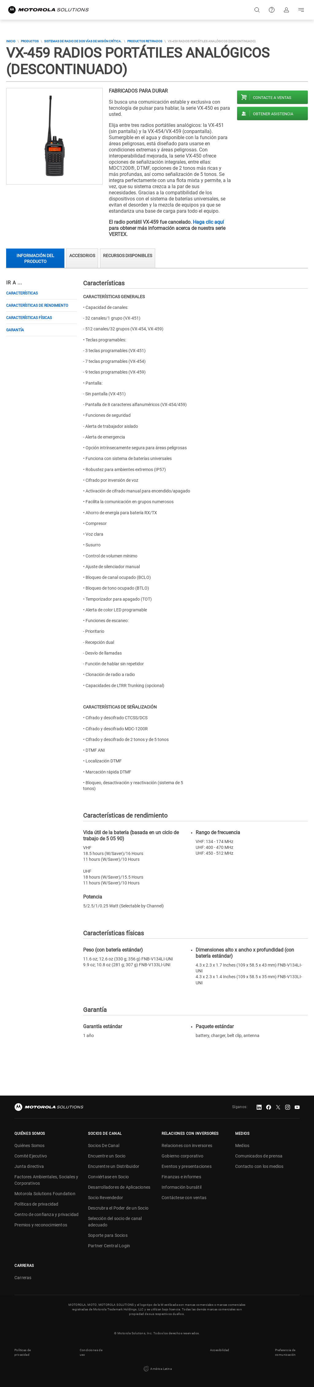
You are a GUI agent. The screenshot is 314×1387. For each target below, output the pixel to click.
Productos (30, 41)
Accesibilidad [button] (219, 1350)
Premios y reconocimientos (40, 1224)
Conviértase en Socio (108, 1176)
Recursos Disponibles (127, 255)
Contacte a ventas (272, 97)
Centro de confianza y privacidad (46, 1214)
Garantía (15, 330)
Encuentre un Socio (107, 1155)
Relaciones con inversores (187, 1145)
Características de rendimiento (37, 305)
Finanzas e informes (181, 1176)
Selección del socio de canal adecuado (115, 1221)
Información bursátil (181, 1187)
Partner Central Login (109, 1245)
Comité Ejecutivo (30, 1155)
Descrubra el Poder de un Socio (118, 1208)
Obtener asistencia (273, 114)
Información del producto (35, 258)
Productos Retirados (144, 41)
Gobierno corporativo (182, 1155)
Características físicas (29, 318)
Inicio (10, 41)
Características (22, 293)
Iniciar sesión (286, 9)
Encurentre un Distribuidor (113, 1166)
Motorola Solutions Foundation (44, 1193)
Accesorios (82, 255)
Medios (242, 1145)
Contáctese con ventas (184, 1197)
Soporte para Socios (108, 1235)
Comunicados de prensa (258, 1155)
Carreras (23, 1277)
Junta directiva (29, 1166)
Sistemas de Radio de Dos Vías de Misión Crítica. (83, 41)
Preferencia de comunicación (285, 1352)
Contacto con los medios (259, 1166)
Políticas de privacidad (36, 1204)
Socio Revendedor (105, 1197)
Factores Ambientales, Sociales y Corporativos (46, 1180)
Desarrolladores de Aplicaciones (119, 1187)
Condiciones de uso (91, 1352)
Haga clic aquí (208, 222)
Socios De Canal (103, 1145)
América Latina (157, 1369)
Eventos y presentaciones (187, 1166)
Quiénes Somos (29, 1145)
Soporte (271, 9)
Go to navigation (301, 9)
